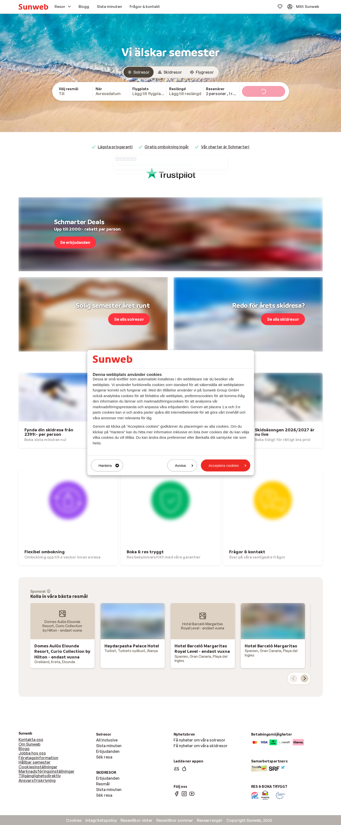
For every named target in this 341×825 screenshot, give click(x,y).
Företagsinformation (38, 757)
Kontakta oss (31, 739)
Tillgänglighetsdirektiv (40, 775)
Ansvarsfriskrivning (37, 780)
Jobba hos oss (32, 753)
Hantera (109, 465)
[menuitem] (33, 7)
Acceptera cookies (227, 465)
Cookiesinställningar (38, 766)
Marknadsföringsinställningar (47, 771)
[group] (170, 72)
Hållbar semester (35, 762)
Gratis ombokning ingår (166, 146)
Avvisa (184, 465)
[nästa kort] (304, 678)
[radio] (138, 72)
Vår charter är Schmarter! (225, 146)
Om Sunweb (29, 744)
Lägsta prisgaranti (115, 146)
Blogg (24, 748)
